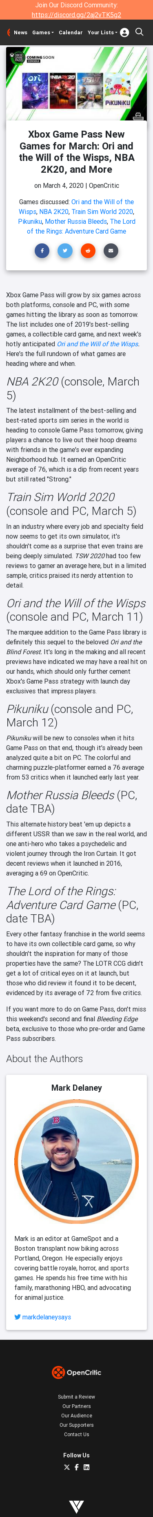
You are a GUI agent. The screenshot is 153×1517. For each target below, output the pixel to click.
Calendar (71, 32)
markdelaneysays (46, 1317)
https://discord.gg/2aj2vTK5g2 (76, 15)
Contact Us (76, 1434)
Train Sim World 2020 (102, 211)
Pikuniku (30, 221)
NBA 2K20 (54, 211)
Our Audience (76, 1415)
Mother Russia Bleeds (76, 221)
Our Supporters (77, 1425)
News (20, 32)
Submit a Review (76, 1397)
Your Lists (101, 32)
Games (41, 32)
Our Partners (76, 1406)
